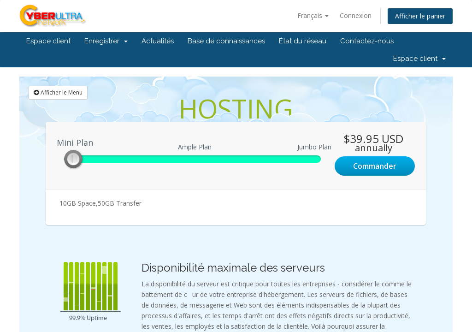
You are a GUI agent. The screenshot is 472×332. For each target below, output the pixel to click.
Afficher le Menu (58, 92)
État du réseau (302, 41)
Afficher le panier (420, 16)
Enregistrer (106, 41)
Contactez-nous (367, 41)
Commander (374, 166)
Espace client (48, 41)
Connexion (356, 15)
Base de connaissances (226, 41)
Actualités (158, 41)
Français (313, 15)
